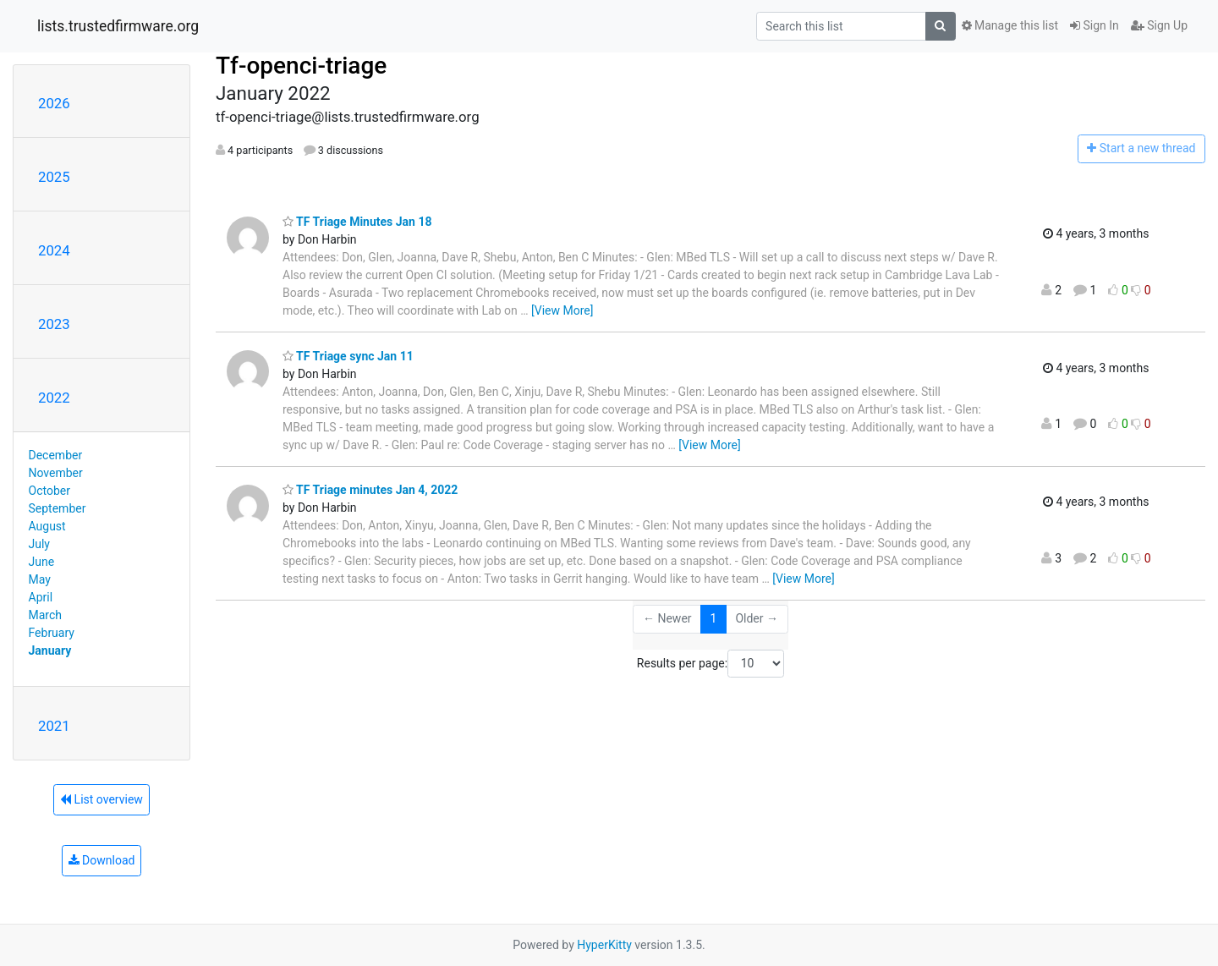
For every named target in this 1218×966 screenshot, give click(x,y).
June (42, 561)
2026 (54, 103)
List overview (101, 799)
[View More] (562, 310)
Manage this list (1010, 25)
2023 (54, 324)
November (56, 473)
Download (102, 860)
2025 (54, 176)
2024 (54, 250)
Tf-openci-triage (301, 66)
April (41, 597)
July (39, 544)
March (46, 615)
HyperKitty (604, 945)
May (40, 579)
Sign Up (1159, 25)
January (50, 650)
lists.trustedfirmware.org (118, 26)
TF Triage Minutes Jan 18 (357, 221)
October (49, 490)
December (56, 455)
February (51, 632)
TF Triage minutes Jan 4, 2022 (370, 490)
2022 (54, 397)
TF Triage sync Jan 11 (348, 356)
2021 (54, 725)
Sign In (1094, 25)
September (57, 508)
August (47, 526)
